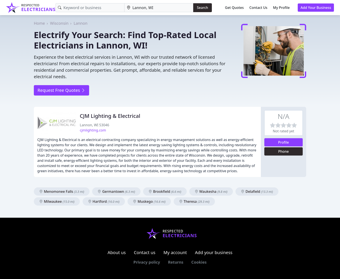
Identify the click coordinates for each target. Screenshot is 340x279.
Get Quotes (234, 7)
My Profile (281, 7)
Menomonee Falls (61, 191)
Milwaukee (56, 201)
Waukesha (211, 191)
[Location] (158, 7)
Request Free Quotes (61, 90)
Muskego (149, 201)
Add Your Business (316, 7)
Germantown (116, 191)
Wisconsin (59, 23)
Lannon (80, 23)
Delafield (257, 191)
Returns (175, 262)
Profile (283, 142)
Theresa (194, 201)
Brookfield (165, 191)
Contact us (144, 252)
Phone (283, 151)
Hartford (104, 201)
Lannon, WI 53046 (94, 125)
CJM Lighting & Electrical (110, 115)
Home (39, 23)
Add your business (213, 252)
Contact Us (258, 7)
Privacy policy (146, 262)
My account (175, 252)
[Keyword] (90, 7)
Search (202, 7)
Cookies (198, 262)
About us (117, 252)
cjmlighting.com (93, 130)
